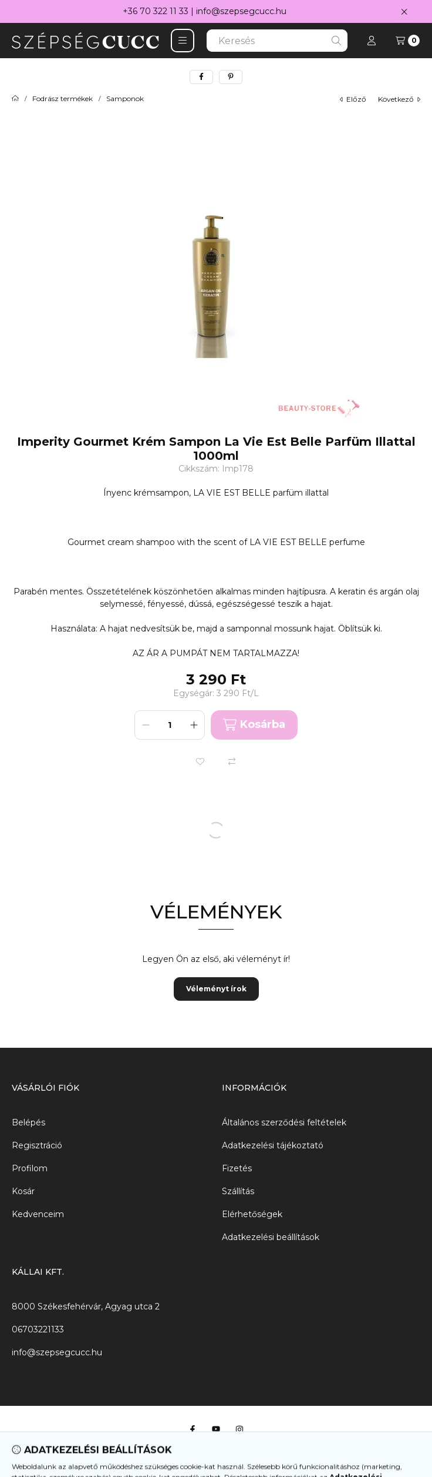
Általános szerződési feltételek (284, 1122)
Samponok (125, 99)
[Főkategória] (15, 99)
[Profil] (371, 40)
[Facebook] (192, 1429)
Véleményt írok (216, 988)
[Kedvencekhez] (200, 761)
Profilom (30, 1168)
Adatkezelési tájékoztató (272, 1145)
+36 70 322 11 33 (155, 11)
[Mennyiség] (169, 725)
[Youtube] (216, 1429)
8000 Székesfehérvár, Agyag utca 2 (86, 1306)
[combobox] (277, 40)
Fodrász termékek (62, 99)
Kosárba (254, 724)
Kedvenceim (38, 1214)
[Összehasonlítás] (232, 761)
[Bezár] (404, 11)
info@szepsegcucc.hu (241, 11)
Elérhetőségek (252, 1214)
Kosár (23, 1191)
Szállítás (238, 1191)
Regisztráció (37, 1145)
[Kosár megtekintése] (407, 40)
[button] (182, 40)
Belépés (28, 1122)
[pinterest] (230, 77)
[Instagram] (239, 1429)
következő (399, 99)
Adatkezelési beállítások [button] (270, 1237)
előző (353, 99)
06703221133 (38, 1329)
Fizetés (237, 1168)
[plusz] (193, 725)
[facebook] (201, 77)
